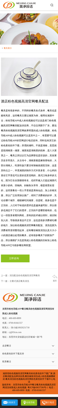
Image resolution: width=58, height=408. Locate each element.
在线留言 (11, 402)
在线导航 (30, 402)
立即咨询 (15, 258)
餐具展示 (8, 48)
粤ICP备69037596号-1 (38, 387)
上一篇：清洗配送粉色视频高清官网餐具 (20, 275)
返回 (55, 281)
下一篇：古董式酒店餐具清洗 (15, 281)
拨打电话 (49, 402)
